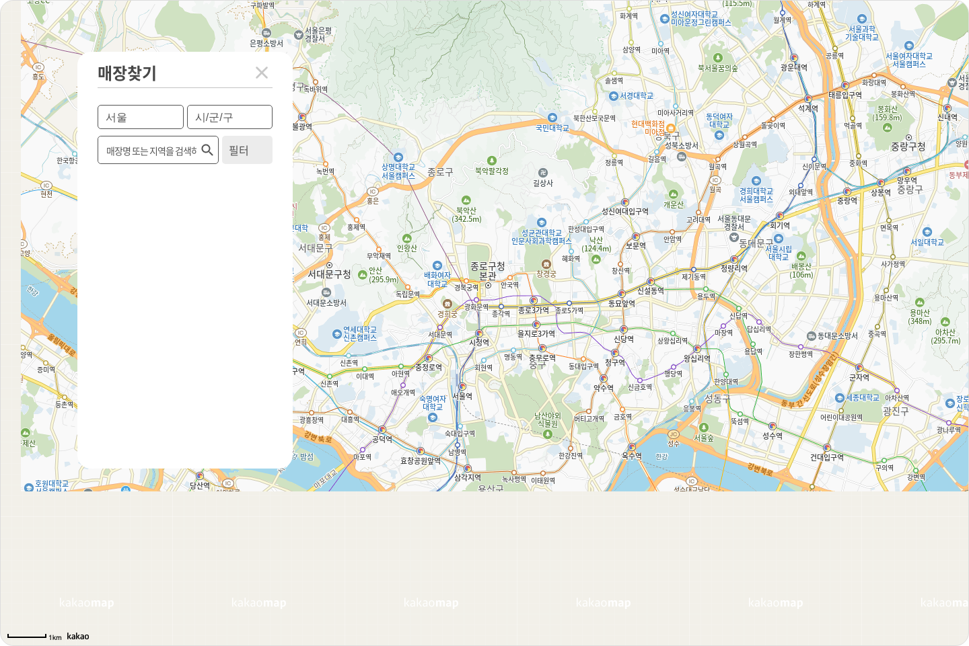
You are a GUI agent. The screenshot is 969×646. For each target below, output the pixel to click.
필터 (239, 150)
